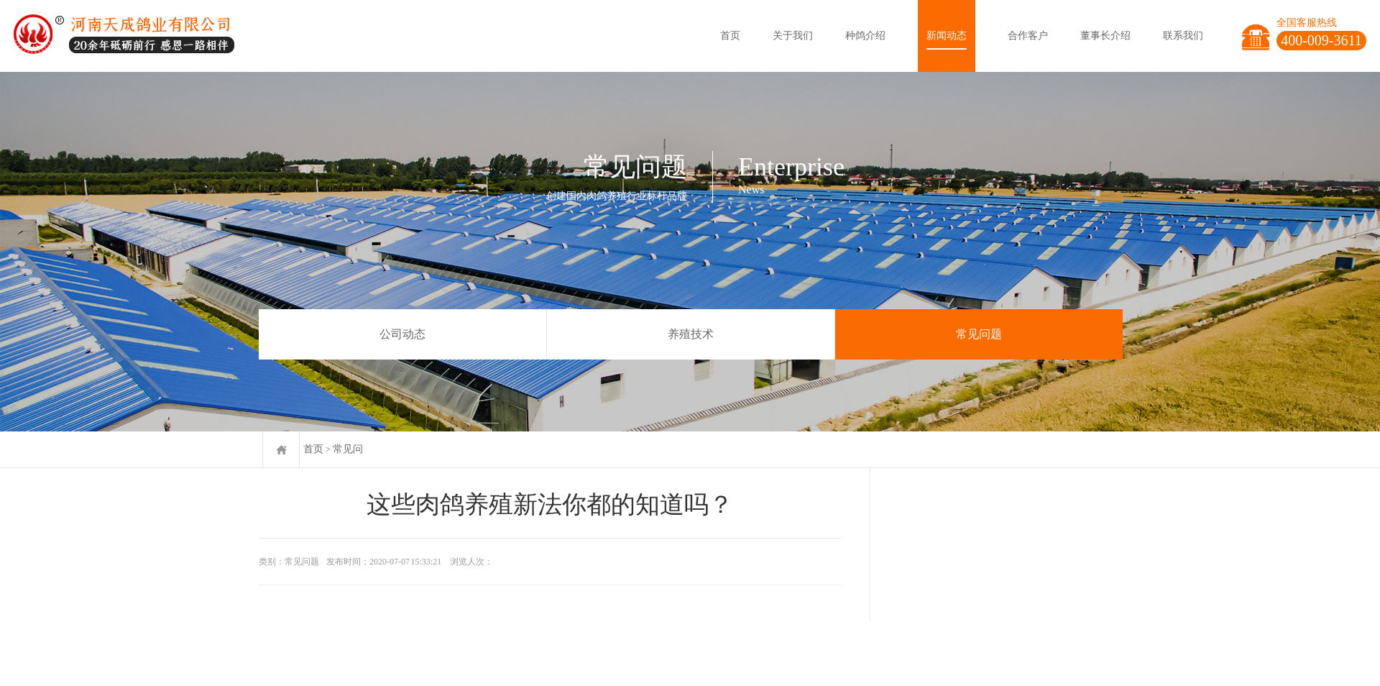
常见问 (348, 449)
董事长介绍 (1105, 35)
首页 (730, 35)
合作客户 (1028, 35)
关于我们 (793, 35)
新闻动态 (946, 35)
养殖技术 (691, 334)
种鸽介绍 (865, 35)
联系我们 (1183, 35)
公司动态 (403, 334)
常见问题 (979, 334)
